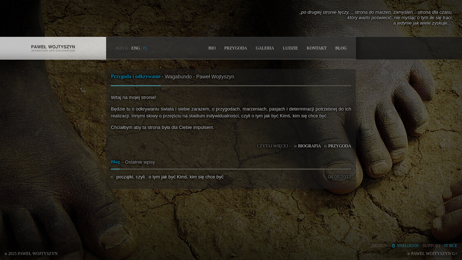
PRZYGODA (235, 48)
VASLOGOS (408, 245)
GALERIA (265, 48)
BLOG (341, 48)
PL (145, 48)
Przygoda (339, 146)
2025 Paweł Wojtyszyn (33, 253)
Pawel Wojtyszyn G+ (434, 253)
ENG (135, 48)
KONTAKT (317, 48)
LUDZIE (290, 48)
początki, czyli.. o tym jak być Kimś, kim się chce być (169, 176)
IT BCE (450, 245)
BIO (211, 48)
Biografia (309, 146)
